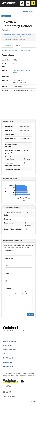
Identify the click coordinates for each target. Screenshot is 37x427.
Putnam (28, 35)
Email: (7, 266)
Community (7, 45)
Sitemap (6, 354)
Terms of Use (7, 345)
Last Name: (9, 258)
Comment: (8, 289)
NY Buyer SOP (8, 366)
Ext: (6, 281)
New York (20, 35)
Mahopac (8, 37)
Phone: (7, 273)
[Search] (28, 3)
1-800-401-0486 (20, 330)
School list (17, 37)
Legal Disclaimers (9, 341)
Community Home (9, 35)
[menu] (33, 3)
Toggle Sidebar (6, 16)
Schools (17, 45)
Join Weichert (8, 358)
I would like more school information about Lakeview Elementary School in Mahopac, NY (18, 300)
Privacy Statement (9, 350)
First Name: (9, 251)
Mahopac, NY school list (9, 51)
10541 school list (25, 51)
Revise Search (28, 11)
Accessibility (7, 362)
